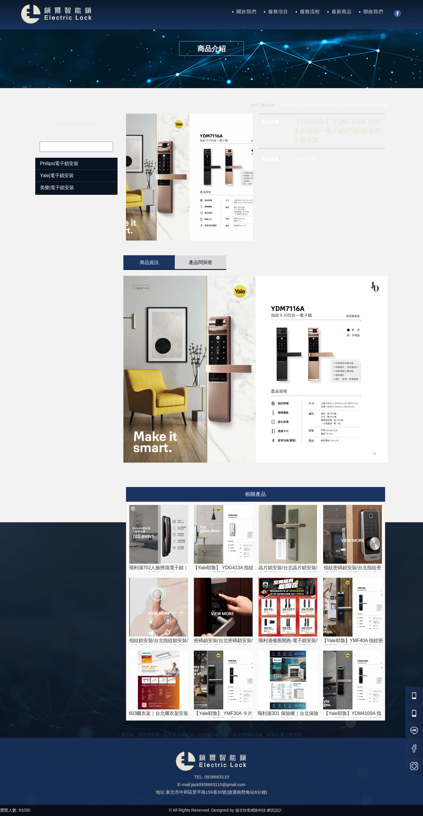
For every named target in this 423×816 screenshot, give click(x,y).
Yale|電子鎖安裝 (57, 175)
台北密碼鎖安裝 (247, 734)
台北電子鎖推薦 (213, 734)
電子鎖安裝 (149, 734)
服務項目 (278, 11)
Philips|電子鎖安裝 (59, 163)
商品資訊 (149, 262)
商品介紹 (268, 105)
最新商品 (342, 11)
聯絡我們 (373, 11)
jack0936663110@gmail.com (218, 784)
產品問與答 (200, 262)
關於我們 (246, 11)
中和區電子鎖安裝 (284, 734)
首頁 (254, 105)
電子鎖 (127, 734)
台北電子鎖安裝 (178, 734)
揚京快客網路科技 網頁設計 (258, 810)
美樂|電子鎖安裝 (57, 187)
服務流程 (310, 11)
